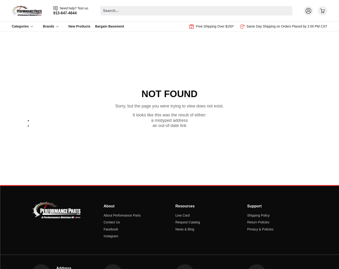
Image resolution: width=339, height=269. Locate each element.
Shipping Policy (258, 215)
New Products (79, 26)
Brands (51, 26)
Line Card (182, 215)
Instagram (111, 236)
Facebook (111, 229)
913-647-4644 (65, 13)
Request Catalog (187, 222)
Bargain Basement (109, 26)
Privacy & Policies (260, 229)
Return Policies (258, 222)
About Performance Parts (122, 215)
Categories (22, 26)
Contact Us (112, 222)
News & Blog (184, 229)
